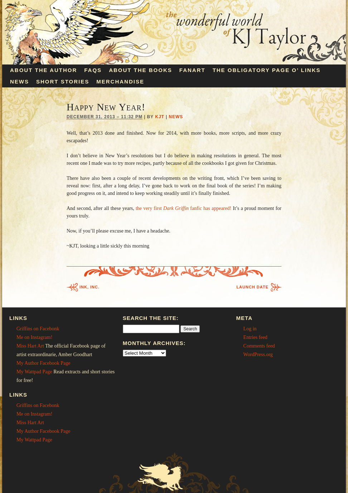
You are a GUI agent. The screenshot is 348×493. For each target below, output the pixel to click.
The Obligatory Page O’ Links (267, 70)
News (19, 81)
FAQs (93, 70)
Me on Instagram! (34, 337)
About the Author (43, 70)
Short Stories (62, 81)
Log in (250, 328)
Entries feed (255, 337)
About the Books (140, 70)
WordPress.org (258, 354)
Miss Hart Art (30, 346)
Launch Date (252, 287)
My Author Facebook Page (43, 363)
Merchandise (120, 81)
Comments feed (259, 346)
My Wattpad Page (34, 371)
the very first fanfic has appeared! (183, 208)
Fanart (192, 70)
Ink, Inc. (89, 287)
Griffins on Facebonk (37, 328)
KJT (159, 116)
